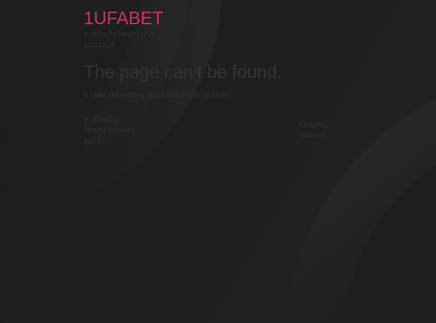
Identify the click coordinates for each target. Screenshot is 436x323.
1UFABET (123, 18)
